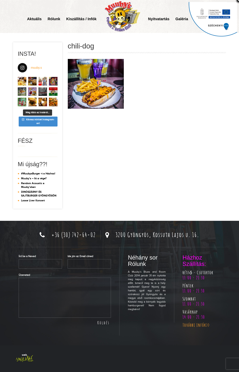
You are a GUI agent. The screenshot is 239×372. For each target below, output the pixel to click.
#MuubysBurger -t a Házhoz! (38, 173)
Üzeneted (24, 275)
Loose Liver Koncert (33, 200)
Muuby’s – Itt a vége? (33, 178)
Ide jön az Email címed (80, 256)
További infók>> (196, 325)
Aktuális (34, 19)
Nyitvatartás (159, 19)
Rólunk (54, 19)
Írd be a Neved (27, 256)
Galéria (181, 19)
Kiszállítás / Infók (81, 19)
